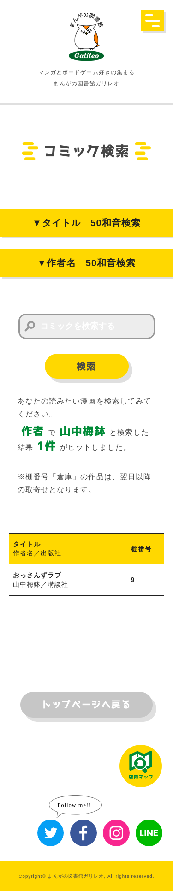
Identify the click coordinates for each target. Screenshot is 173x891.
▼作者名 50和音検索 (86, 263)
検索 (86, 366)
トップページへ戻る (86, 704)
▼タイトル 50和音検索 (86, 223)
